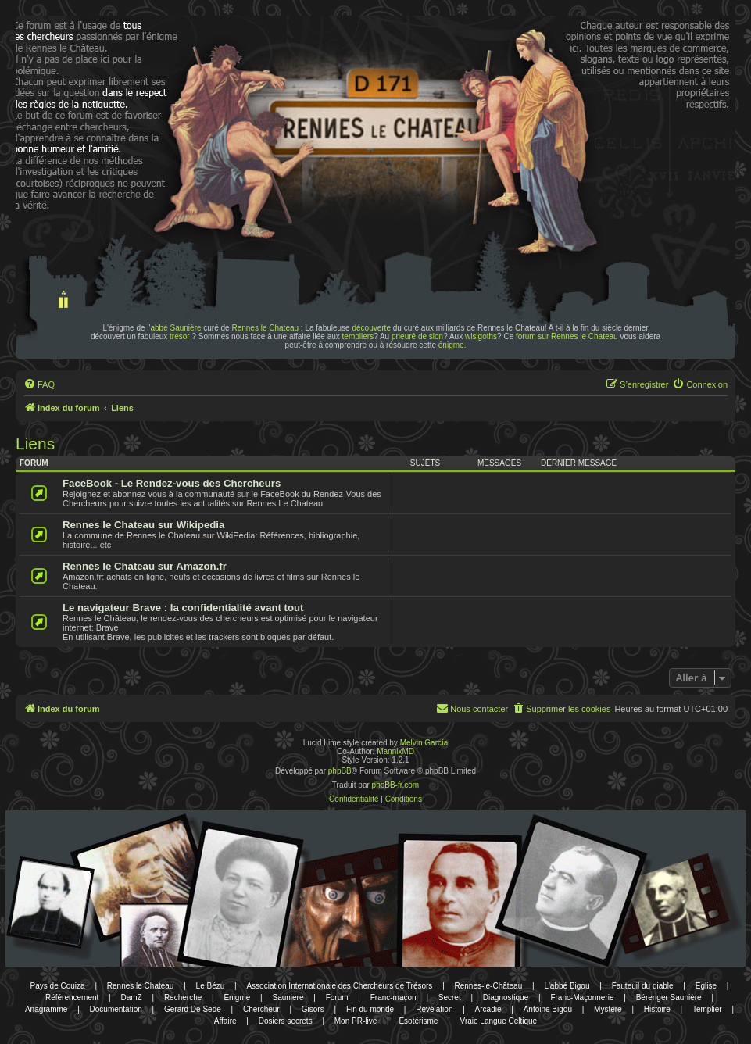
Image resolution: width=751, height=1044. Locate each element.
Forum (337, 997)
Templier (707, 1009)
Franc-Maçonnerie (581, 997)
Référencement (71, 997)
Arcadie (488, 1009)
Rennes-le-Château (489, 985)
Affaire (225, 1021)
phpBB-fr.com (396, 785)
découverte (371, 328)
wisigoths (481, 336)
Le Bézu (210, 985)
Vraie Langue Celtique (499, 1021)
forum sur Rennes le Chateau (567, 336)
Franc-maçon (393, 997)
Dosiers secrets (286, 1021)
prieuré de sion (417, 336)
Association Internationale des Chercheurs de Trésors (339, 985)
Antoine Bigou (548, 1009)
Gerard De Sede (192, 1009)
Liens (35, 443)
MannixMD (395, 751)
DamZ (131, 997)
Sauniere (287, 997)
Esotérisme (418, 1021)
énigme (451, 345)
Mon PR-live (355, 1021)
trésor (180, 336)
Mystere (608, 1009)
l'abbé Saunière (174, 328)
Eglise (706, 985)
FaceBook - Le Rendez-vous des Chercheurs (172, 483)
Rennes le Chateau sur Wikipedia (143, 525)
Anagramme (46, 1009)
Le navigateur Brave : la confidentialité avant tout (183, 607)
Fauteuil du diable (643, 985)
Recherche (183, 997)
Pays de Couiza (57, 985)
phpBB (340, 771)
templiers (358, 336)
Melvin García (424, 742)
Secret (449, 997)
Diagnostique (505, 997)
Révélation (434, 1009)
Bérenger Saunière (669, 997)
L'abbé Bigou (566, 985)
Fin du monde (370, 1009)
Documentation (116, 1009)
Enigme (237, 997)
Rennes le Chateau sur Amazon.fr (145, 566)
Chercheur (261, 1009)
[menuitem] (39, 384)
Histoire (657, 1009)
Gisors (313, 1009)
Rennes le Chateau (265, 328)
